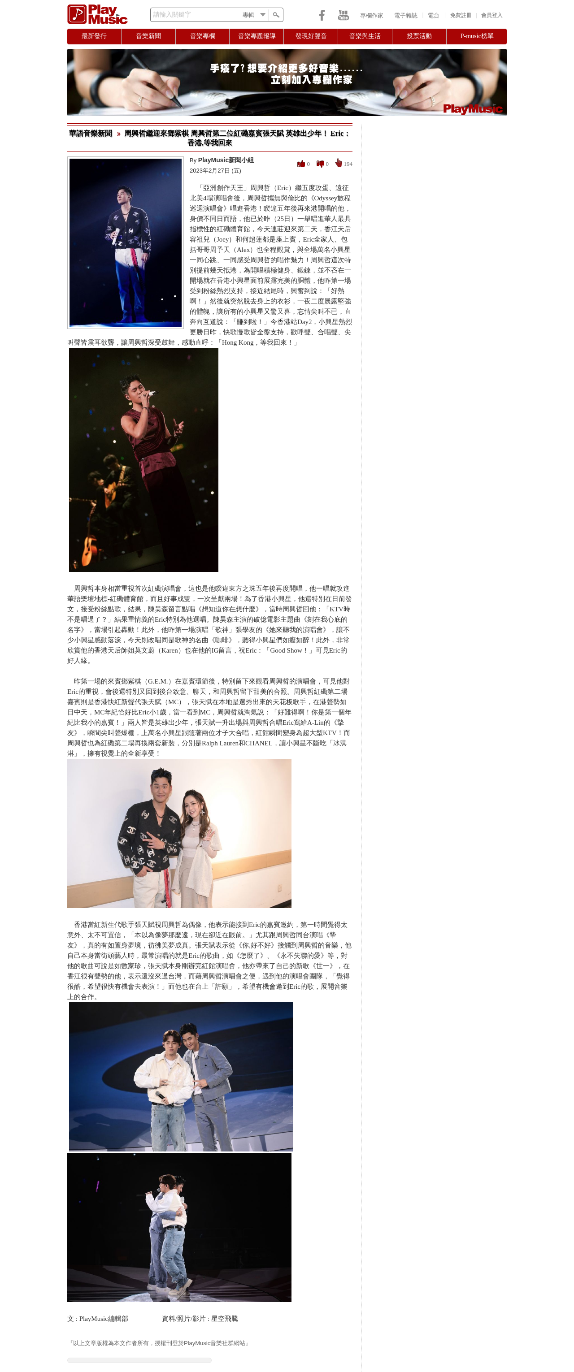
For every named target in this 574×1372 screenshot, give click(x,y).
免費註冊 (461, 15)
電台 (433, 15)
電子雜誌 (405, 15)
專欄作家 (371, 15)
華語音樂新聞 (90, 133)
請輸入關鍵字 (172, 14)
